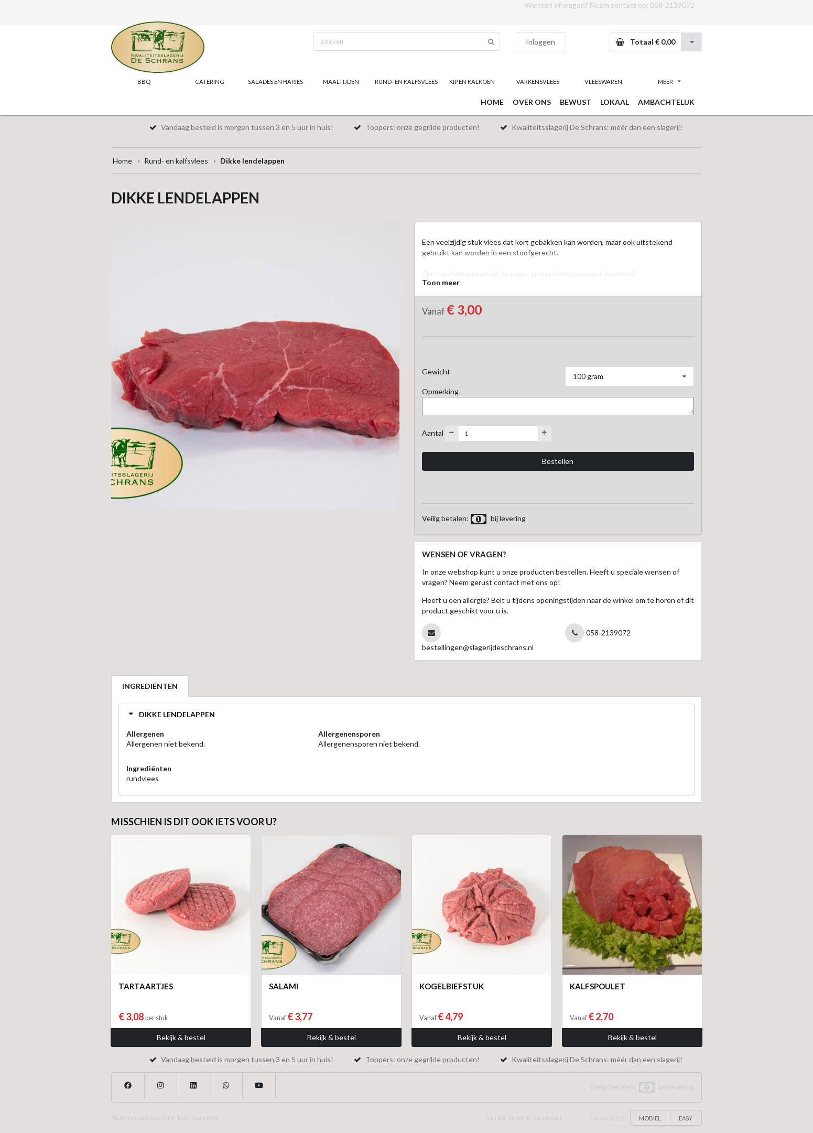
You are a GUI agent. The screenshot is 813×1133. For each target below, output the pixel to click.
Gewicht (436, 371)
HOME (492, 102)
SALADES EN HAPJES (275, 81)
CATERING (209, 81)
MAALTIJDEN (341, 81)
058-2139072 (672, 5)
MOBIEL (650, 1118)
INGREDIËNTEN (150, 686)
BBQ (143, 81)
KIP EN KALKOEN (472, 81)
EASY (685, 1118)
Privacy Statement (195, 1118)
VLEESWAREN (603, 81)
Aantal (432, 432)
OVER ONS (532, 102)
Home (122, 160)
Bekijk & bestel (181, 1037)
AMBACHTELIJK (666, 102)
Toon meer (441, 282)
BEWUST (575, 102)
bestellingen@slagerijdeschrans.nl (478, 647)
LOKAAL (614, 102)
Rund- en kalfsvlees (176, 160)
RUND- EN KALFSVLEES (406, 81)
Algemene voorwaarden (141, 1118)
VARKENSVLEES (537, 81)
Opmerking (440, 391)
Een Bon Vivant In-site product (524, 1118)
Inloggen (540, 41)
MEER (669, 81)
